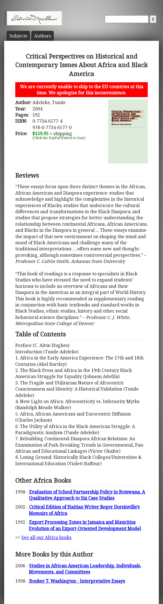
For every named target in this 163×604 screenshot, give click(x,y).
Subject (18, 36)
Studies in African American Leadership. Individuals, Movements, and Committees (85, 569)
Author (42, 36)
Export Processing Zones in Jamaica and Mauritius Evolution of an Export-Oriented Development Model (85, 525)
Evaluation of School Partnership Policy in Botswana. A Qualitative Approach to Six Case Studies (87, 495)
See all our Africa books (46, 537)
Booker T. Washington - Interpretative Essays (77, 581)
